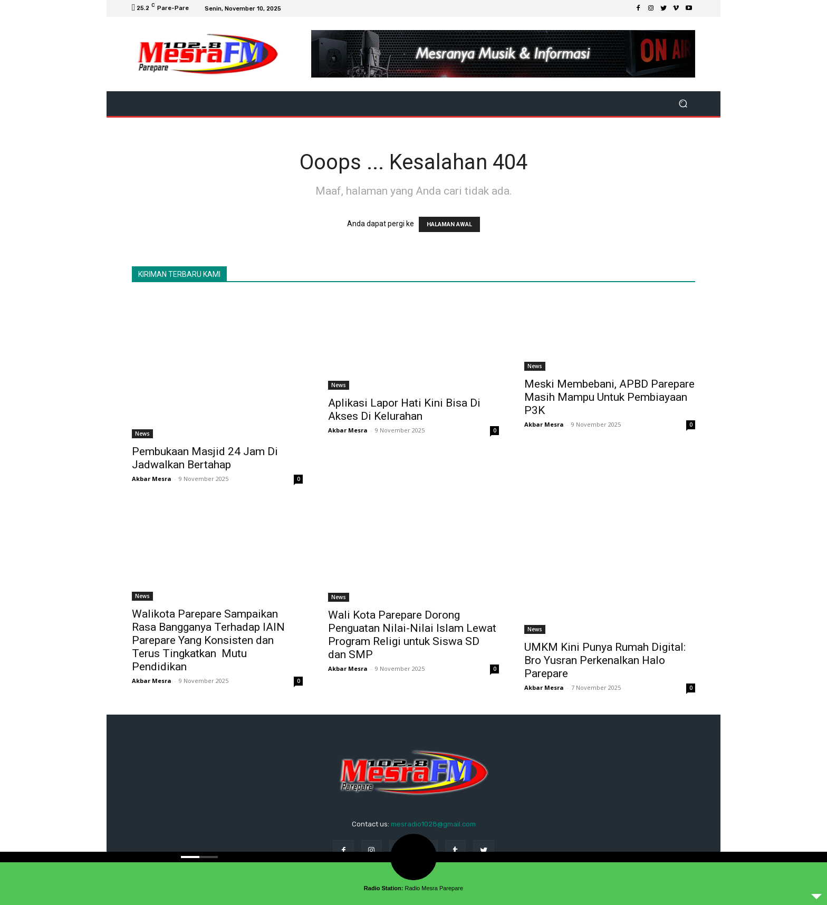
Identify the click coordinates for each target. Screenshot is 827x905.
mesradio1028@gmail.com (433, 824)
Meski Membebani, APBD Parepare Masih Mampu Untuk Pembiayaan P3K (609, 397)
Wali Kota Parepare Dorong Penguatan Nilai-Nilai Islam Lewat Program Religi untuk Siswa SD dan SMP (412, 635)
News (142, 433)
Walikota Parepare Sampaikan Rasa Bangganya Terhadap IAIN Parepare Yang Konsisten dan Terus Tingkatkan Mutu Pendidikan (208, 640)
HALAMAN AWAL (449, 224)
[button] (682, 103)
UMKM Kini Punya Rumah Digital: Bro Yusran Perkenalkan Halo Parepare (605, 660)
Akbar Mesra (151, 479)
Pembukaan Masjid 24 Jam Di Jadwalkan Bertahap (205, 458)
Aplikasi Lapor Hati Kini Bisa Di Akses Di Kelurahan (404, 409)
